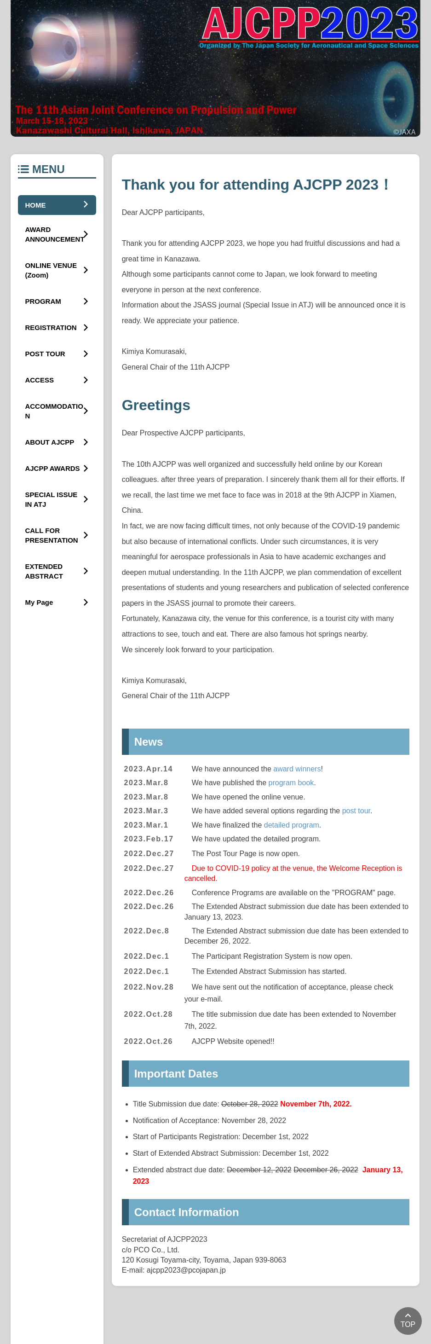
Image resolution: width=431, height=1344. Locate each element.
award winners (297, 769)
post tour (356, 811)
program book (291, 783)
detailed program (291, 825)
